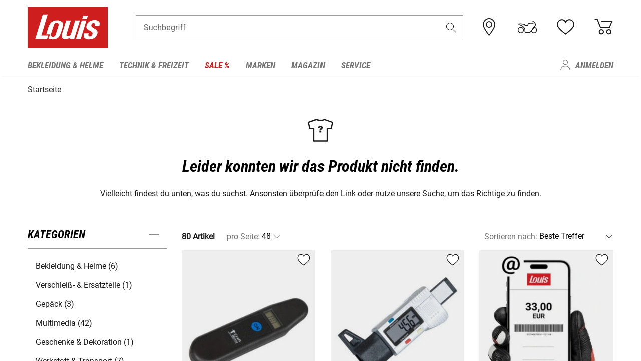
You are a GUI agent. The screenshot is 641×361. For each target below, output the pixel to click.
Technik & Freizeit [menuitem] (154, 65)
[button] (451, 28)
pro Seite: (243, 235)
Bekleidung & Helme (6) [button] (77, 265)
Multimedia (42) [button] (64, 322)
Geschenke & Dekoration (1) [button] (85, 341)
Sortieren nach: (510, 235)
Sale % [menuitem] (217, 65)
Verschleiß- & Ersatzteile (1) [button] (84, 284)
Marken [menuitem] (260, 65)
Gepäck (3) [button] (55, 303)
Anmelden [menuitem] (594, 65)
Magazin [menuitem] (308, 65)
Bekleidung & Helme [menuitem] (65, 65)
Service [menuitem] (355, 65)
